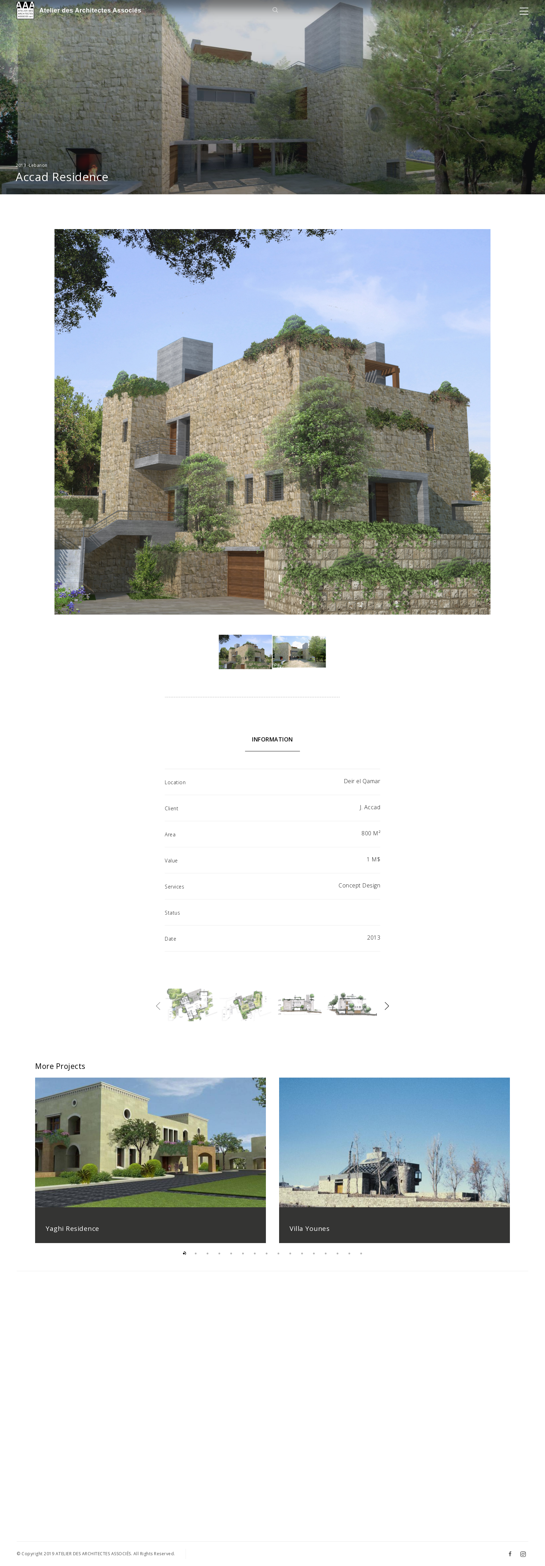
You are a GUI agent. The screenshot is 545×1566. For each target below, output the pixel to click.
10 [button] (290, 1259)
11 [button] (302, 1259)
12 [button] (314, 1259)
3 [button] (207, 1259)
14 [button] (337, 1259)
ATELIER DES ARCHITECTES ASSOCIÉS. (94, 1554)
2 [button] (196, 1259)
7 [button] (255, 1259)
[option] (150, 1166)
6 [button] (243, 1259)
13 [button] (326, 1259)
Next (387, 1006)
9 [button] (278, 1259)
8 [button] (266, 1259)
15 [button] (349, 1259)
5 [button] (231, 1259)
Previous (158, 1006)
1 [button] (184, 1259)
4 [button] (219, 1259)
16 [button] (361, 1259)
